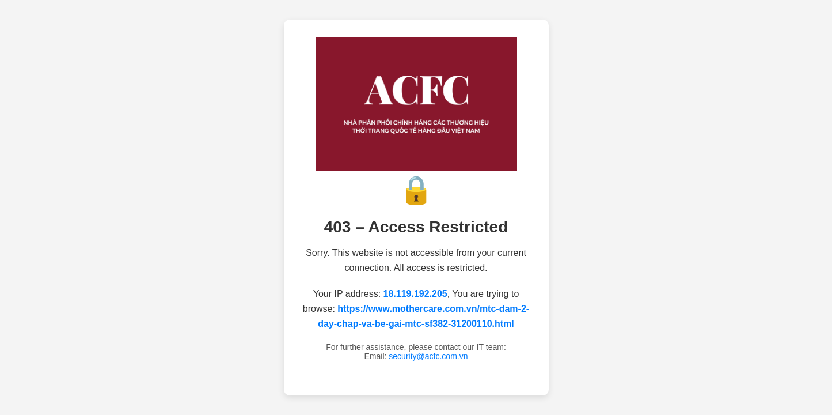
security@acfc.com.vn (428, 356)
